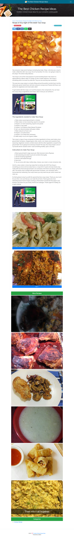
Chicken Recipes (19, 21)
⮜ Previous (37, 248)
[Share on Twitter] (14, 29)
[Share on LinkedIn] (22, 29)
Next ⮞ (37, 286)
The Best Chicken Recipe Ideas (36, 2)
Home (13, 21)
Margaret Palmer (17, 25)
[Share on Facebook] (18, 29)
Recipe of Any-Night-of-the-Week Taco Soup (32, 21)
